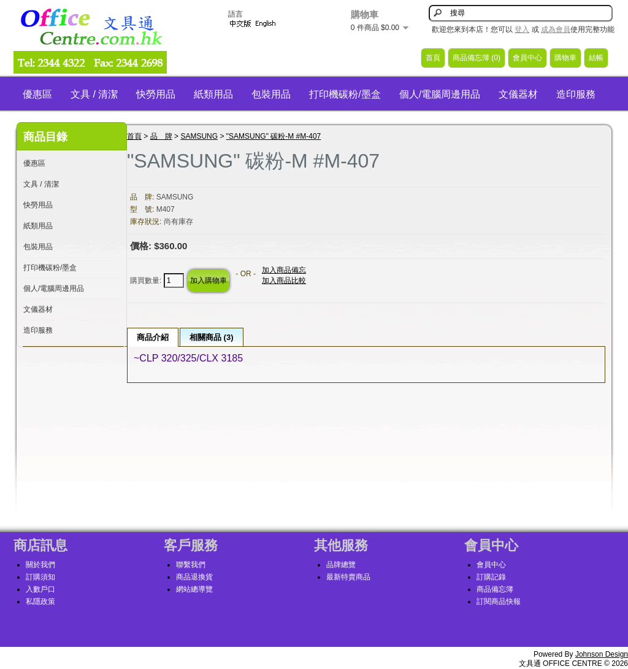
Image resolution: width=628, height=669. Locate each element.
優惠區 (37, 94)
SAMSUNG (199, 136)
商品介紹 (153, 337)
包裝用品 (271, 94)
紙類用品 (213, 94)
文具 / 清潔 (94, 94)
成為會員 (555, 29)
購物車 (565, 57)
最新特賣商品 (348, 577)
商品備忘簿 (495, 589)
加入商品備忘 (284, 270)
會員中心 (527, 57)
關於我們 (40, 564)
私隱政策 (40, 601)
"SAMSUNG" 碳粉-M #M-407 (273, 136)
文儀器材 (518, 94)
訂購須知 (40, 577)
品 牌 (161, 136)
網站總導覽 (194, 589)
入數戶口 (40, 589)
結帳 (596, 57)
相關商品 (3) (212, 337)
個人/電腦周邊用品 (439, 94)
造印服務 (575, 94)
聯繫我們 (190, 564)
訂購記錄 (491, 577)
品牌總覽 (341, 564)
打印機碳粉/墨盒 (344, 94)
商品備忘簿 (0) (476, 57)
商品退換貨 (194, 577)
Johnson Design (601, 654)
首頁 (433, 57)
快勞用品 (155, 94)
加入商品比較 (284, 280)
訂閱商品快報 (499, 601)
